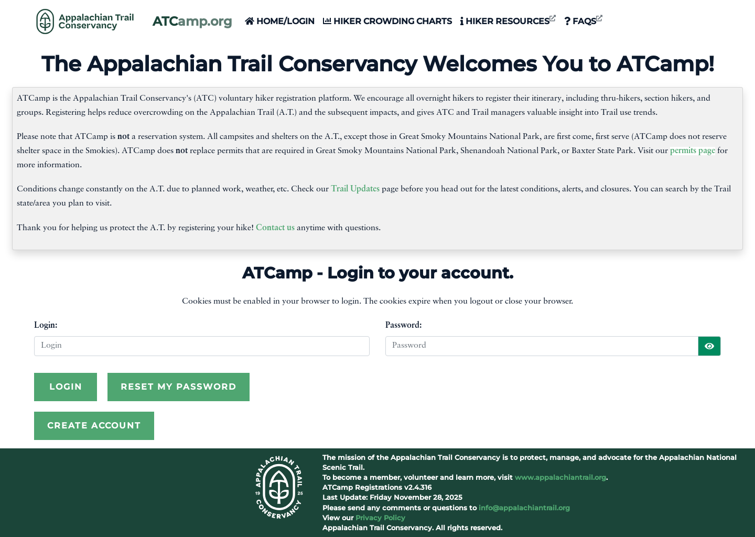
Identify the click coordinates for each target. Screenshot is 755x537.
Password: (403, 325)
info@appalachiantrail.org (524, 508)
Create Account (94, 426)
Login (65, 387)
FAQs (583, 20)
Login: (45, 325)
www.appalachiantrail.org (560, 477)
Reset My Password (178, 387)
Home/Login (280, 21)
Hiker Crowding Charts (387, 21)
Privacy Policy (380, 518)
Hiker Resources (508, 20)
